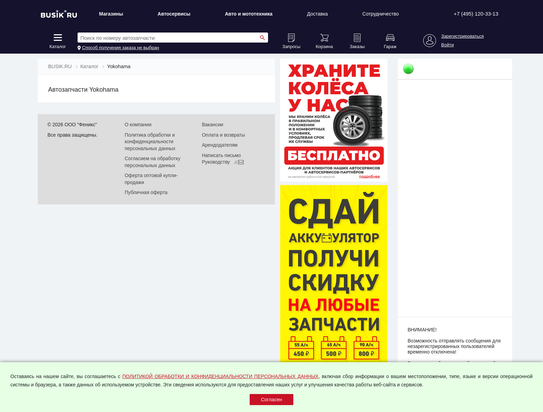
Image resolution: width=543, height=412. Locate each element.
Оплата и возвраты (223, 135)
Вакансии (212, 124)
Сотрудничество (380, 14)
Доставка (317, 14)
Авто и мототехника (249, 14)
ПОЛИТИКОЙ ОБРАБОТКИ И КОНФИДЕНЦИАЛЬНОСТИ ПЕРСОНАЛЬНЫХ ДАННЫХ (220, 376)
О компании (138, 124)
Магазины (111, 14)
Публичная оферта (146, 192)
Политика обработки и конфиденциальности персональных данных (150, 141)
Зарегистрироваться (462, 36)
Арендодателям (220, 145)
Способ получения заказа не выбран (120, 47)
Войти (447, 45)
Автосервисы (174, 14)
